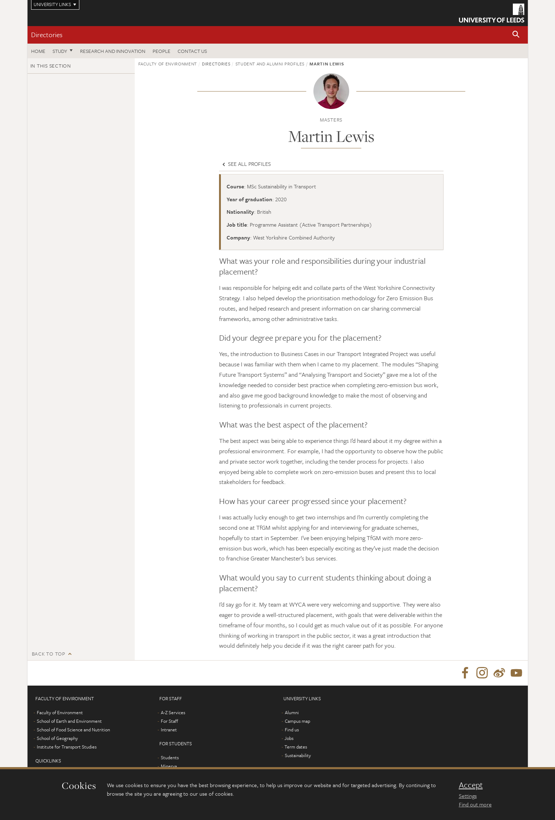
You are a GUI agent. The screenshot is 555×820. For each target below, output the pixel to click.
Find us (292, 729)
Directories (47, 34)
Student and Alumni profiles (270, 63)
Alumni (292, 712)
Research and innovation (112, 51)
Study (60, 51)
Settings (468, 796)
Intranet (169, 729)
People (161, 51)
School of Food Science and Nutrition (73, 729)
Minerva (169, 766)
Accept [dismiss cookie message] (471, 785)
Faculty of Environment (167, 63)
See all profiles (246, 164)
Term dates (295, 746)
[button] (516, 35)
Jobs (288, 738)
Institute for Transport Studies (66, 746)
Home (38, 51)
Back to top (48, 653)
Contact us (192, 51)
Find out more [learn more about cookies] (475, 804)
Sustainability (298, 755)
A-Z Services (173, 712)
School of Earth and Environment (69, 721)
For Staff (169, 721)
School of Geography (57, 738)
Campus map (297, 721)
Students (170, 757)
